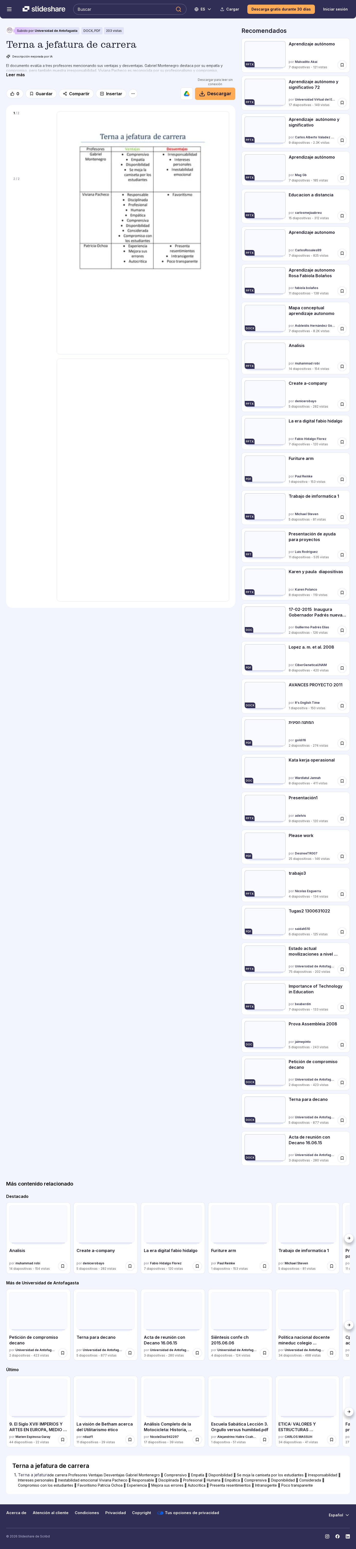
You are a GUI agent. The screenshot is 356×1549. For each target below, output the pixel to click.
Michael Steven (306, 514)
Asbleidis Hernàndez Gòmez (315, 326)
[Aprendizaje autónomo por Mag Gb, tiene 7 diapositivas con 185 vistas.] (295, 168)
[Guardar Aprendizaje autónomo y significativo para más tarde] (342, 140)
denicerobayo (305, 401)
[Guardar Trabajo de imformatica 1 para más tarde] (342, 517)
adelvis (300, 815)
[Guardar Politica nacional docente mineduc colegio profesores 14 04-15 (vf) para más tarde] (331, 1353)
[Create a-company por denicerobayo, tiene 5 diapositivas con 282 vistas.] (295, 394)
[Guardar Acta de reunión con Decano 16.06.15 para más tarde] (342, 1158)
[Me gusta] (14, 93)
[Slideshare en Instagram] (327, 1536)
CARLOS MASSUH (298, 1437)
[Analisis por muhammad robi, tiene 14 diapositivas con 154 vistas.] (295, 357)
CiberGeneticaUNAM (311, 665)
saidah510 (302, 929)
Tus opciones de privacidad (188, 1513)
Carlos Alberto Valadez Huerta (315, 137)
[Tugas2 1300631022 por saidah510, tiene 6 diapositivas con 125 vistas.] (295, 922)
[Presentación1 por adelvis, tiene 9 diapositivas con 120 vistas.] (295, 809)
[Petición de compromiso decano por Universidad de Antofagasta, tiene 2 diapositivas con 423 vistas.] (295, 1073)
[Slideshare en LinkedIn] (348, 1536)
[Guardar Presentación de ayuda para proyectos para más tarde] (342, 555)
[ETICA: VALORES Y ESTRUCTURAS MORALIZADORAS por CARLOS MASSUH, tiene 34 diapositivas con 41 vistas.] (307, 1412)
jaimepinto (303, 1042)
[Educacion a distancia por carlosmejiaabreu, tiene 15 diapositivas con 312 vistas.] (295, 206)
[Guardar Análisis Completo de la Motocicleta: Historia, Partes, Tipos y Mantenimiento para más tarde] (197, 1439)
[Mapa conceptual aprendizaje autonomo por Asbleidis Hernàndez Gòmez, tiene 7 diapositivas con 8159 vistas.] (295, 319)
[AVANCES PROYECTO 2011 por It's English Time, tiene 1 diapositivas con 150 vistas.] (295, 696)
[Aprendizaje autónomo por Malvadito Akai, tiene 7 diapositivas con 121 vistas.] (295, 55)
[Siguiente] (348, 1238)
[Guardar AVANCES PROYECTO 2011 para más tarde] (342, 705)
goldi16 (300, 740)
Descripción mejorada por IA (29, 56)
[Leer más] (15, 74)
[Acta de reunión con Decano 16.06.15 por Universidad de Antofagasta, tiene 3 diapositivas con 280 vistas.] (295, 1148)
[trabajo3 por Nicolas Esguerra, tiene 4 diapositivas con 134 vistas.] (295, 884)
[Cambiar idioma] (203, 9)
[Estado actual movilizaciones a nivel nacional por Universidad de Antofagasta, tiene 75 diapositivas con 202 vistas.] (295, 960)
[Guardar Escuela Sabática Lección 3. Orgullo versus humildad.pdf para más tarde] (264, 1439)
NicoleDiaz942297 (164, 1437)
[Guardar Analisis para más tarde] (342, 366)
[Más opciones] (133, 93)
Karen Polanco (306, 589)
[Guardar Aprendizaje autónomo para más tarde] (342, 65)
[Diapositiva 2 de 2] (31, 206)
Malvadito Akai (306, 62)
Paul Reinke (304, 476)
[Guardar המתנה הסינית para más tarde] (342, 743)
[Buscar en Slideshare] (129, 9)
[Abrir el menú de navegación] (9, 9)
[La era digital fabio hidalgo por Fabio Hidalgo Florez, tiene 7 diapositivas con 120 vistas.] (295, 432)
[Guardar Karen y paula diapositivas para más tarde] (342, 592)
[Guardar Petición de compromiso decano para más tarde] (342, 1082)
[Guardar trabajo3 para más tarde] (342, 894)
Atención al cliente (51, 1512)
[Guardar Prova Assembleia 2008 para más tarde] (342, 1045)
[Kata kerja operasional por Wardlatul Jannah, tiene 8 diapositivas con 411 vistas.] (295, 771)
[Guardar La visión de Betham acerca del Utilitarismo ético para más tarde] (130, 1439)
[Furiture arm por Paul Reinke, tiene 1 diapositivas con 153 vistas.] (295, 470)
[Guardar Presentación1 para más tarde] (342, 818)
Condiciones (87, 1512)
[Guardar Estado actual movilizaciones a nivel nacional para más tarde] (342, 969)
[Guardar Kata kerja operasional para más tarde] (342, 781)
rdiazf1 (88, 1437)
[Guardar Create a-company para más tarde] (342, 404)
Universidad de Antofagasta (56, 31)
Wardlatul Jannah (308, 778)
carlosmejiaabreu (308, 213)
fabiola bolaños (306, 288)
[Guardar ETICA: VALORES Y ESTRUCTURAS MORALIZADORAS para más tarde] (331, 1439)
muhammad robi (307, 363)
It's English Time (307, 703)
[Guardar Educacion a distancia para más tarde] (342, 215)
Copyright (141, 1512)
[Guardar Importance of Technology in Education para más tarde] (342, 1007)
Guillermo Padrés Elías (312, 627)
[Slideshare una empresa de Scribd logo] (44, 9)
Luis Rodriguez (306, 552)
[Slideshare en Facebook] (337, 1536)
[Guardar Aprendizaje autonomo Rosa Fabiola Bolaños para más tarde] (342, 291)
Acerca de (16, 1512)
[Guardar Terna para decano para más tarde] (342, 1120)
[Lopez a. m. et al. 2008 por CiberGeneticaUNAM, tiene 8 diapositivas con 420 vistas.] (295, 658)
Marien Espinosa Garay (32, 1437)
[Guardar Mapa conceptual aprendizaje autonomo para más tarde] (342, 328)
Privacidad (115, 1512)
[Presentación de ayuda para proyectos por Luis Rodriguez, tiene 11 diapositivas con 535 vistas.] (295, 545)
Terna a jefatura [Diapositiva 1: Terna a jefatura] (33, 1474)
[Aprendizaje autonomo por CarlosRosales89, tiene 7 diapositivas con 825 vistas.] (295, 243)
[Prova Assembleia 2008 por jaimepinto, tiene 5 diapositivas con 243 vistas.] (295, 1035)
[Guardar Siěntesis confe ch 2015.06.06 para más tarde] (264, 1353)
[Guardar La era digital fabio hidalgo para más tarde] (342, 441)
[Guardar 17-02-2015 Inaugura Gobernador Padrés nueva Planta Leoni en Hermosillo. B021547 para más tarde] (342, 630)
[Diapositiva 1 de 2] (31, 140)
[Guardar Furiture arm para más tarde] (342, 479)
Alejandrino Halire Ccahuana (237, 1437)
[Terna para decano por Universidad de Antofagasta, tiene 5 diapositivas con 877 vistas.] (295, 1110)
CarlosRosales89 (308, 250)
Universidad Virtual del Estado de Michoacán (315, 99)
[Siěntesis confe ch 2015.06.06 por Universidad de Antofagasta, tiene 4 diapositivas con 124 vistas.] (240, 1325)
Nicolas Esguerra (308, 891)
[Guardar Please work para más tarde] (342, 856)
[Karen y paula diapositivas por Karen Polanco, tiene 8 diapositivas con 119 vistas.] (295, 583)
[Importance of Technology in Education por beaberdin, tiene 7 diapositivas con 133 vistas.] (295, 997)
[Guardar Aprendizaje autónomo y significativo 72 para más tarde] (342, 102)
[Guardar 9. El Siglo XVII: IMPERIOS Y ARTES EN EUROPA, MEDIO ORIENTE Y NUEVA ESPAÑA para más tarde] (62, 1439)
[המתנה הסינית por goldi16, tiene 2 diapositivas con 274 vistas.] (295, 733)
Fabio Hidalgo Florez (310, 439)
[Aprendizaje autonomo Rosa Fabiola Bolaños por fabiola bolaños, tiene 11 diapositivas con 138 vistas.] (295, 281)
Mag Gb (301, 175)
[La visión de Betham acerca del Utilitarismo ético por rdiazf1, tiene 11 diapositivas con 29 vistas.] (105, 1412)
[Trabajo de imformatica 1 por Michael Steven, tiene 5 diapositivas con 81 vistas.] (295, 507)
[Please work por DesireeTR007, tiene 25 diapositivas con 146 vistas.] (295, 847)
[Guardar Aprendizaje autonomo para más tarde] (342, 253)
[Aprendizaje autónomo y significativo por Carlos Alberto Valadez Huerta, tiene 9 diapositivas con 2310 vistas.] (295, 130)
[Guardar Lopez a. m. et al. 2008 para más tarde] (342, 668)
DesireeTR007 (306, 853)
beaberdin (303, 1004)
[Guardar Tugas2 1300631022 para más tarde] (342, 931)
